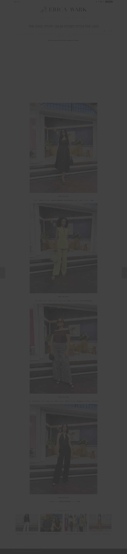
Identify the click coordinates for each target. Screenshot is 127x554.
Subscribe (17, 1)
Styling (65, 17)
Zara (51, 502)
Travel (75, 17)
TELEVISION (54, 17)
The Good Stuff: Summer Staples (52, 534)
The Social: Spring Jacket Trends (76, 534)
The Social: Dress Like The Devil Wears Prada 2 (27, 534)
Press (83, 17)
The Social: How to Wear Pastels (101, 534)
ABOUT (44, 17)
